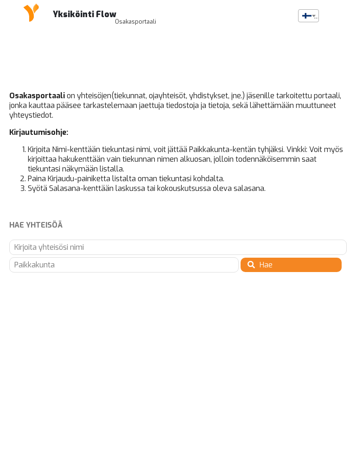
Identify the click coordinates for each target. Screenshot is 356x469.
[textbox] (308, 16)
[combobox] (308, 15)
